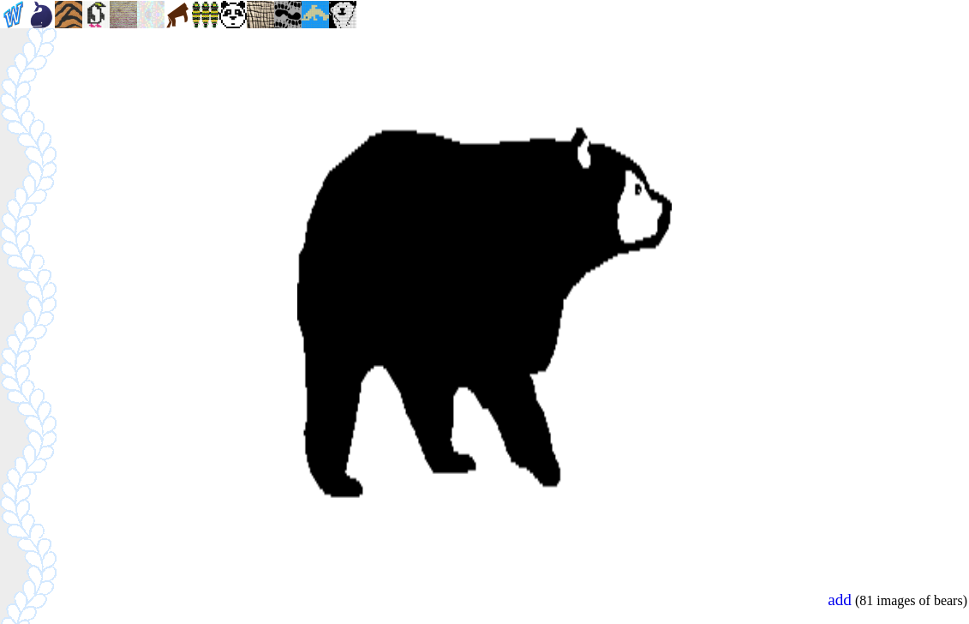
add (840, 600)
